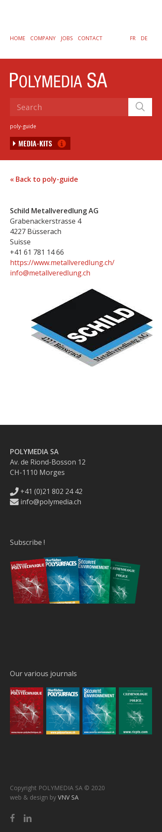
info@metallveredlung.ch (50, 273)
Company (43, 38)
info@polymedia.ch (45, 501)
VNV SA (68, 797)
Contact (90, 38)
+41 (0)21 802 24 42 (46, 491)
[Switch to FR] (133, 38)
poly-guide (23, 126)
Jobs (67, 38)
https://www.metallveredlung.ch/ (62, 262)
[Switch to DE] (144, 38)
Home (17, 38)
